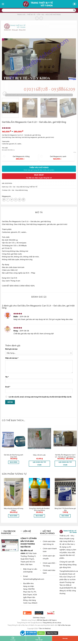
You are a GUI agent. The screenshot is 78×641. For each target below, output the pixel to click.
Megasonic (6, 196)
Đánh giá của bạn (11, 349)
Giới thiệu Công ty (39, 618)
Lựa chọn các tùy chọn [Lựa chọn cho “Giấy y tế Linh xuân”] (39, 463)
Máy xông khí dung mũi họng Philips (13, 509)
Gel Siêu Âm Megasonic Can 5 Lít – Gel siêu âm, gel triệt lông (65, 456)
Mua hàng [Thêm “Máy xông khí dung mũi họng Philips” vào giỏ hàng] (13, 516)
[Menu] (3, 4)
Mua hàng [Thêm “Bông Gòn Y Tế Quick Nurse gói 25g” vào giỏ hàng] (65, 516)
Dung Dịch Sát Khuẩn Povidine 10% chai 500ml (39, 509)
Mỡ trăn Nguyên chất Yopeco (47, 620)
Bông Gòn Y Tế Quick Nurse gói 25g (65, 509)
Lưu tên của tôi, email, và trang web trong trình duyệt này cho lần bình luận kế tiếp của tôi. (40, 397)
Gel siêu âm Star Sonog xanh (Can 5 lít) (13, 456)
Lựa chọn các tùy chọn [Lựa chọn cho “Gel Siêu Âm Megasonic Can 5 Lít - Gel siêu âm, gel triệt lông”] (65, 463)
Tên (7, 377)
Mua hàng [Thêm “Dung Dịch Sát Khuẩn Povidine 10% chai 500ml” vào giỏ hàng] (39, 516)
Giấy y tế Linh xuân (39, 455)
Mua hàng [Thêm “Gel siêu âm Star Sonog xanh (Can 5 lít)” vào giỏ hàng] (13, 462)
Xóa (74, 152)
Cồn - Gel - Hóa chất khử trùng (49, 14)
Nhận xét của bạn (11, 358)
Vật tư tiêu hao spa (64, 625)
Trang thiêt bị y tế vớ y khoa (52, 623)
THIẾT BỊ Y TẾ (31, 14)
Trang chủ (21, 14)
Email (7, 387)
